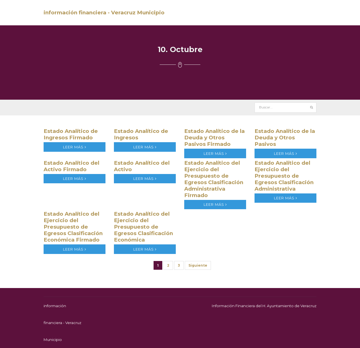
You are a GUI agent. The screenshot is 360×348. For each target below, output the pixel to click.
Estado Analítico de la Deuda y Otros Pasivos (285, 137)
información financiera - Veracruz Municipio (104, 12)
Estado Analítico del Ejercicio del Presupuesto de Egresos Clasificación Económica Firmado (73, 227)
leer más (74, 147)
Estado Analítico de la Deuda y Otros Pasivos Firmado (214, 137)
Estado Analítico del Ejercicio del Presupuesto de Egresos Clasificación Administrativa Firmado (213, 179)
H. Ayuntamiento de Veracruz (289, 306)
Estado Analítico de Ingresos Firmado (71, 134)
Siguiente (197, 265)
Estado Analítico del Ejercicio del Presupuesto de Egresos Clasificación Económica (143, 227)
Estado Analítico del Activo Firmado (71, 166)
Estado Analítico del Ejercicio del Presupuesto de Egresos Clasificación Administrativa (284, 176)
